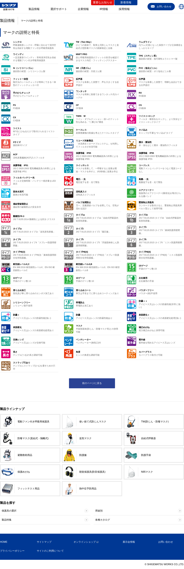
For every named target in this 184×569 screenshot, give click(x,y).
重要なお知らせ (102, 2)
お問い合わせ (165, 542)
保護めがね (23, 472)
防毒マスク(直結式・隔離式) (33, 438)
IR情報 (104, 9)
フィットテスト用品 (28, 488)
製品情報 (34, 9)
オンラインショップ (85, 542)
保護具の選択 (9, 510)
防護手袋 (146, 455)
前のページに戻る (92, 383)
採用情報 (124, 9)
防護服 (83, 455)
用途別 (99, 510)
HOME (3, 542)
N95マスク (147, 472)
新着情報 (125, 2)
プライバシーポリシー (12, 550)
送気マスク (85, 438)
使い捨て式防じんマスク (92, 421)
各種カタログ (102, 519)
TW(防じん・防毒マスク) (155, 421)
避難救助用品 (24, 455)
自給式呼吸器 (148, 438)
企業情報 (83, 9)
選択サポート (58, 9)
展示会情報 (129, 542)
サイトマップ (44, 542)
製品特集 (7, 519)
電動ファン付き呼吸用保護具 (33, 421)
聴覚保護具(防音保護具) (92, 472)
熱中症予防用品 (87, 488)
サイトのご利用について (50, 550)
